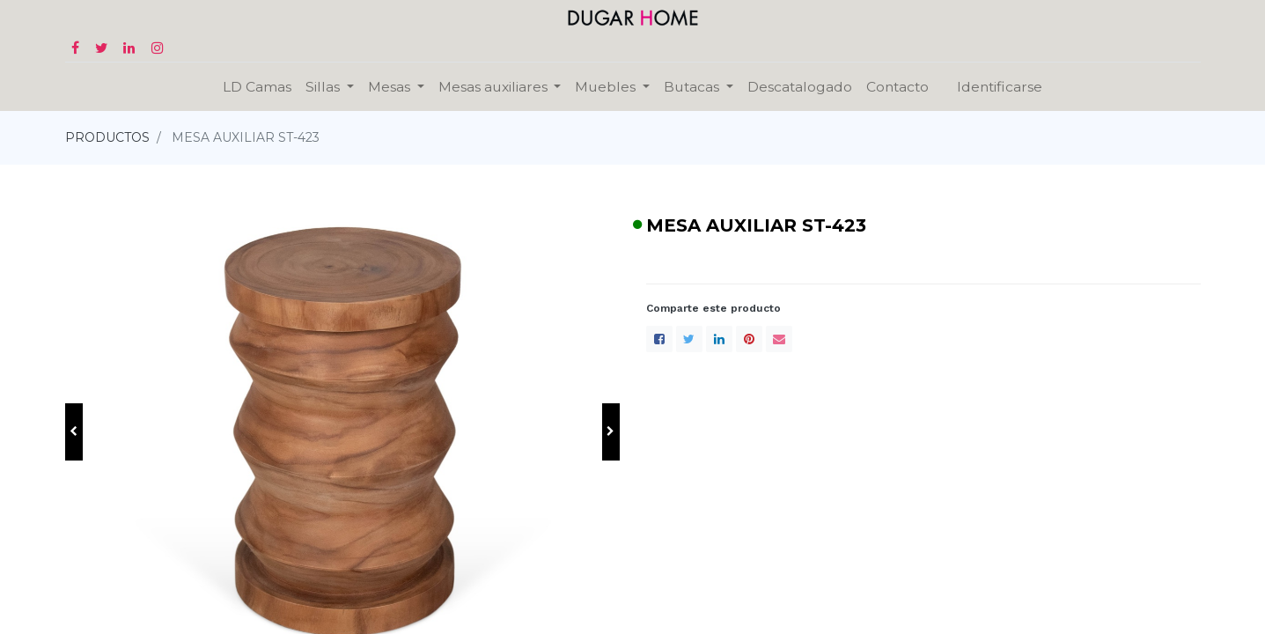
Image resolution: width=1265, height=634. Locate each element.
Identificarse (999, 86)
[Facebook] (659, 339)
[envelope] (779, 339)
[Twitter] (689, 339)
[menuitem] (257, 87)
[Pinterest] (749, 339)
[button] (74, 432)
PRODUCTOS (107, 137)
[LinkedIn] (719, 339)
